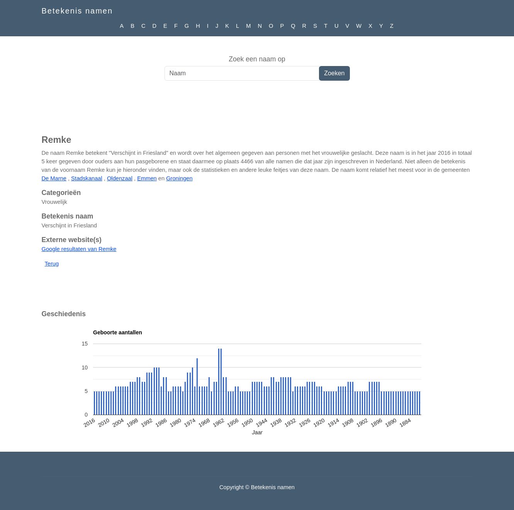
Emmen (147, 178)
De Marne (54, 178)
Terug (52, 264)
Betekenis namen (77, 11)
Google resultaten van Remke (79, 249)
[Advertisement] (257, 111)
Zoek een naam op (257, 59)
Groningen (179, 178)
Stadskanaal (86, 178)
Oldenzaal (119, 178)
